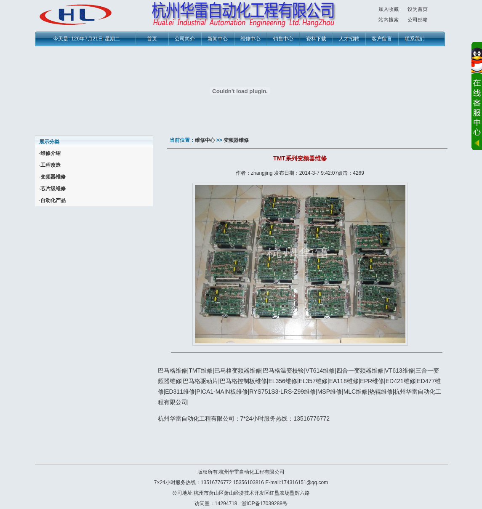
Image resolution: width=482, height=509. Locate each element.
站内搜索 (388, 20)
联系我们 (415, 39)
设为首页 (417, 9)
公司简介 (185, 39)
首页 (152, 39)
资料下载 (316, 39)
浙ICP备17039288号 (265, 503)
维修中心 (250, 39)
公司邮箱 (417, 20)
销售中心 (283, 39)
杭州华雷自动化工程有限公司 (252, 472)
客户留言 (382, 39)
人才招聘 (349, 39)
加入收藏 (388, 9)
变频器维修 (236, 140)
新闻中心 (218, 39)
